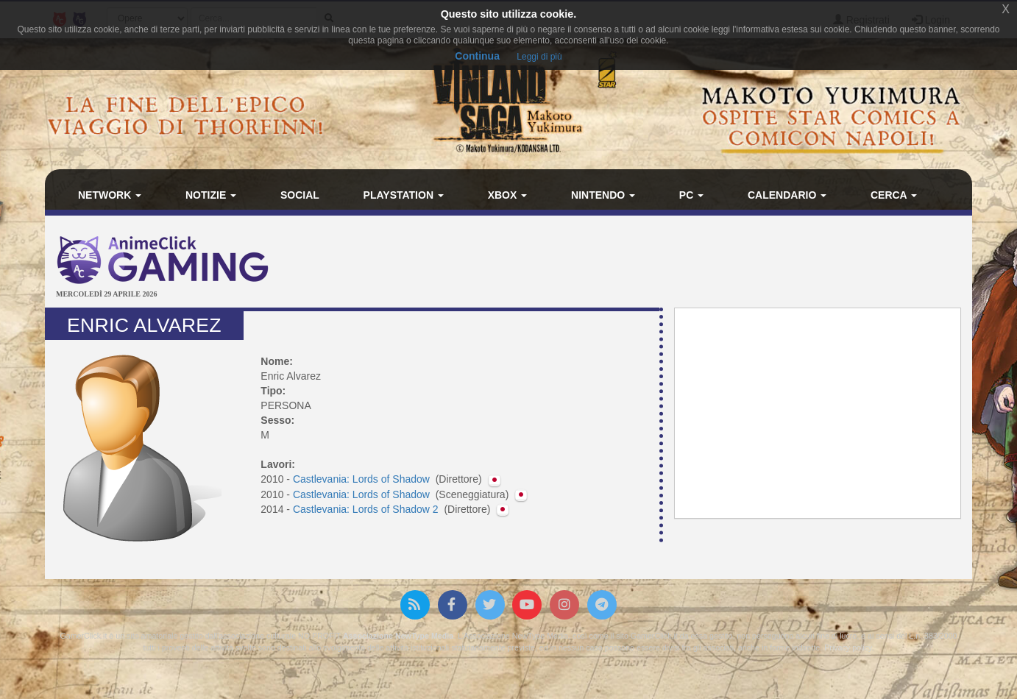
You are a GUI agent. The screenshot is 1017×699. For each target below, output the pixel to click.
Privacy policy (847, 647)
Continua (477, 56)
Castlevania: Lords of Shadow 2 (367, 509)
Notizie (210, 195)
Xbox (508, 195)
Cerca (894, 195)
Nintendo (603, 195)
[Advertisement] (663, 263)
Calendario (787, 195)
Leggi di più (539, 57)
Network (109, 195)
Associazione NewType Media (398, 635)
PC (691, 195)
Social (299, 195)
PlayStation (404, 195)
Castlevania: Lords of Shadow (363, 479)
